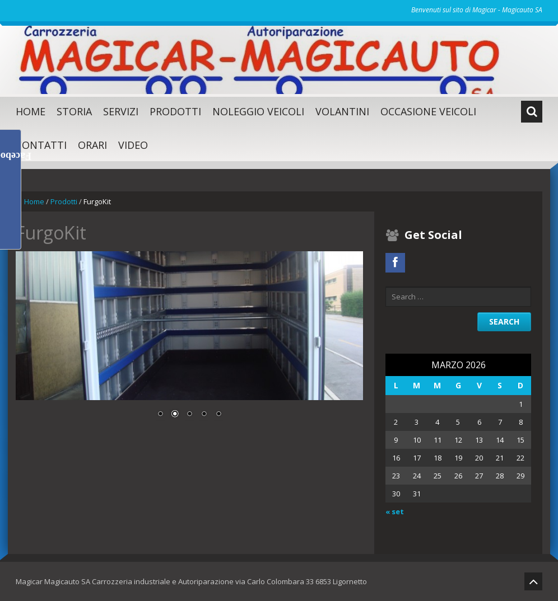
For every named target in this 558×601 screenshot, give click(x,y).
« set (394, 511)
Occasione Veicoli (428, 111)
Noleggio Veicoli (258, 111)
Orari (92, 145)
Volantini (342, 111)
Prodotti (175, 111)
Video (133, 145)
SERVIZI (120, 111)
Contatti (41, 145)
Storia (74, 111)
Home (30, 111)
